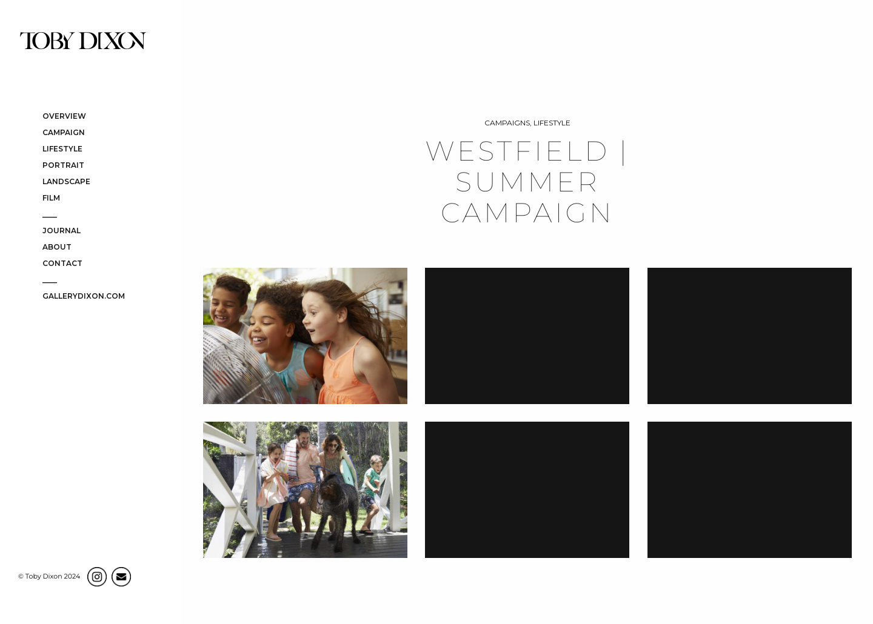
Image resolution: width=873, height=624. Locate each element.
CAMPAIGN (63, 133)
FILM (51, 198)
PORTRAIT (63, 166)
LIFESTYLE (62, 149)
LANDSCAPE (66, 182)
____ (49, 215)
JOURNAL (61, 231)
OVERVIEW (64, 117)
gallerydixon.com (83, 296)
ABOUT (57, 247)
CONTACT (62, 264)
